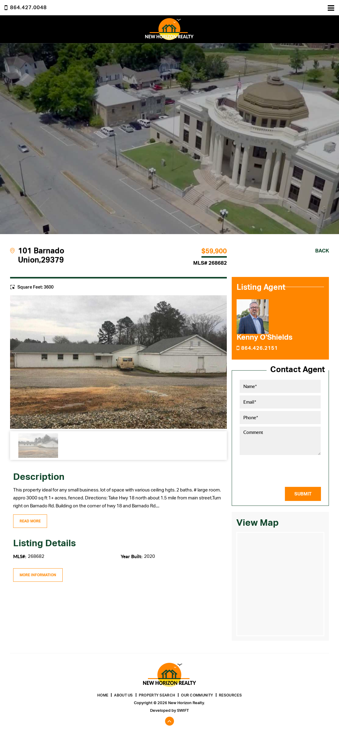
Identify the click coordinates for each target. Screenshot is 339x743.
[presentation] (288, 471)
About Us (123, 695)
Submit (302, 494)
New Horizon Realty (169, 29)
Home (102, 695)
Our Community (197, 695)
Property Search (157, 695)
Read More (30, 521)
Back (322, 251)
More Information (38, 575)
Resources (230, 695)
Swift (183, 710)
